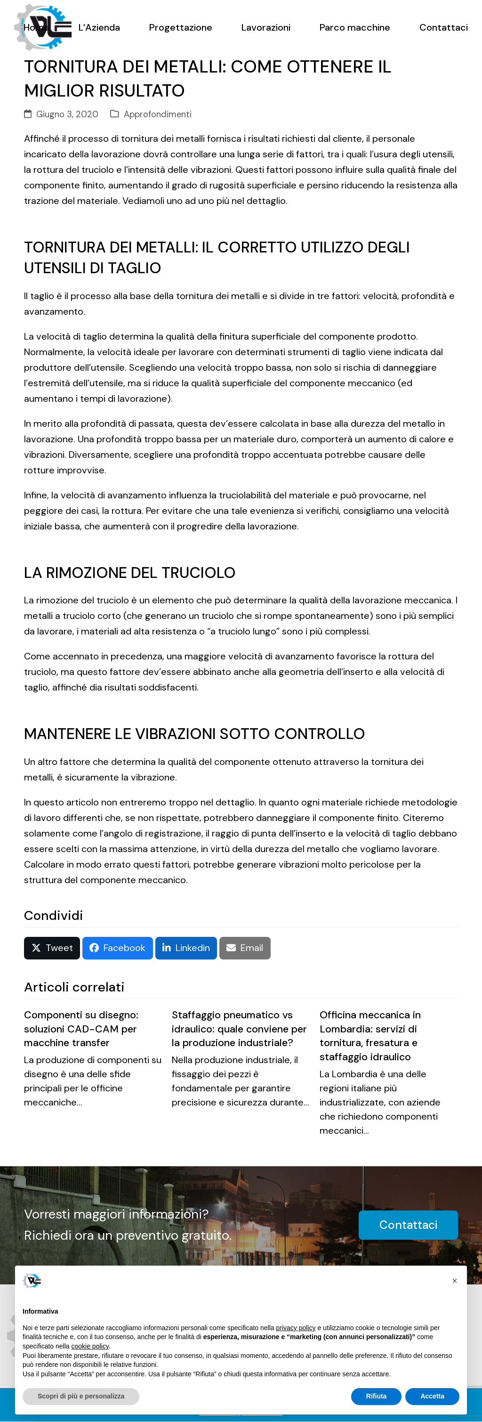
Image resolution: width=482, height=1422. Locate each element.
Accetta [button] (432, 1396)
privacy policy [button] (296, 1328)
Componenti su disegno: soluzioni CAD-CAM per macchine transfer (81, 1028)
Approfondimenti (158, 114)
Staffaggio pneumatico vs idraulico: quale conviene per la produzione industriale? (239, 1028)
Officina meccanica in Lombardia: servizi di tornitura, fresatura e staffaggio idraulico (370, 1036)
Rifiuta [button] (376, 1396)
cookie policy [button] (90, 1346)
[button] (52, 948)
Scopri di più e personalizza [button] (81, 1396)
